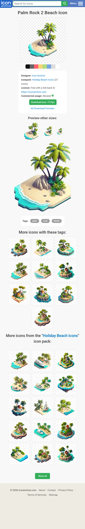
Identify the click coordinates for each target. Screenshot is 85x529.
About (42, 490)
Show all (42, 476)
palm (34, 221)
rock (45, 221)
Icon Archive (38, 75)
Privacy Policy (65, 490)
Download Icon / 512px (43, 102)
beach (57, 221)
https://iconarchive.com (33, 91)
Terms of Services (36, 494)
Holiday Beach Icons (43, 79)
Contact (52, 490)
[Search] (64, 3)
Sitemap (53, 494)
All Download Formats (42, 108)
